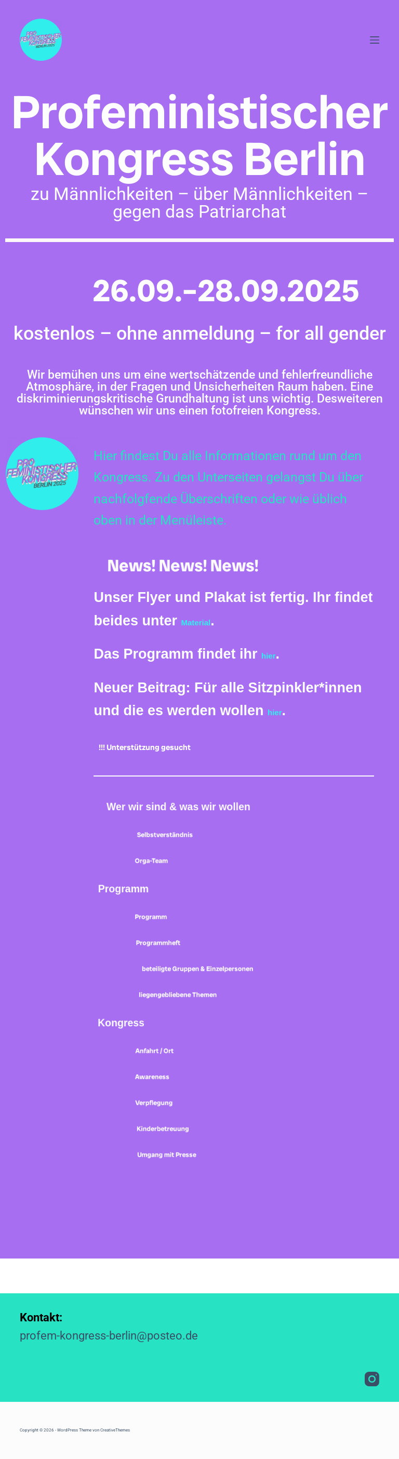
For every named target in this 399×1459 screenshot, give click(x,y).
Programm (143, 906)
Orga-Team (166, 878)
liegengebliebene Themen (220, 1027)
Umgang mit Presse (195, 1187)
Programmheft (179, 960)
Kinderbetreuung (188, 1161)
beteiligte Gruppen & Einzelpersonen (220, 994)
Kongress (139, 1056)
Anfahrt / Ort (170, 1083)
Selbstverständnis (191, 852)
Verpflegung (170, 1135)
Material (207, 620)
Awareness (167, 1109)
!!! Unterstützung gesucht (180, 745)
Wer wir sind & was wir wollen (214, 814)
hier (273, 654)
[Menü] (374, 40)
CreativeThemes (115, 1430)
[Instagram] (372, 1379)
